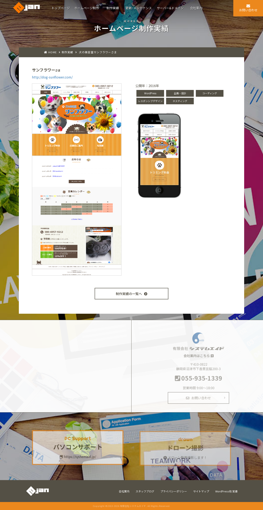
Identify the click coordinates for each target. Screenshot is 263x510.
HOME (52, 52)
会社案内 (124, 491)
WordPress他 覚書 (226, 491)
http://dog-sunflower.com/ (52, 77)
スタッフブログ (145, 491)
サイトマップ (201, 491)
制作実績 (67, 52)
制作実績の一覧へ (131, 293)
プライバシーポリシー (173, 491)
